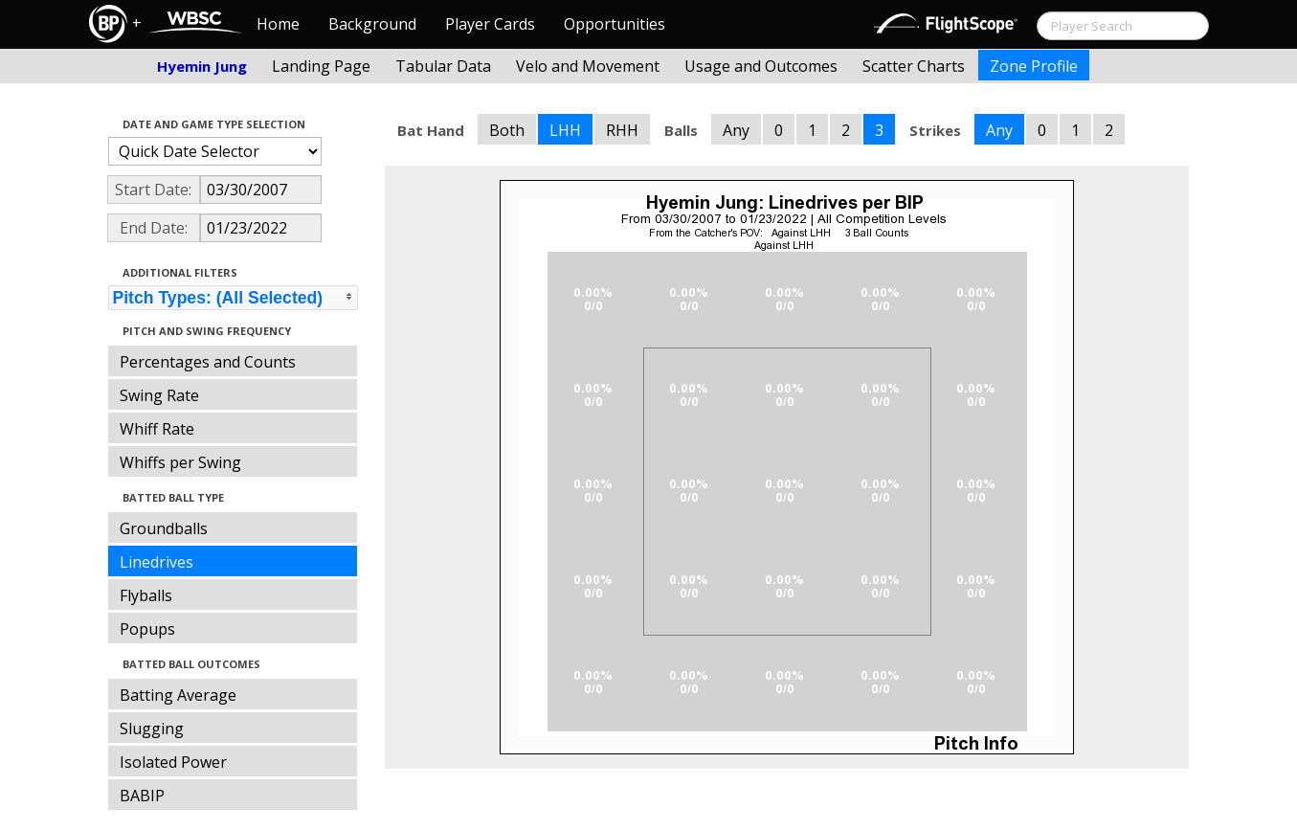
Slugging (152, 728)
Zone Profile (1034, 66)
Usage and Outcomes (761, 66)
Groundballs (164, 528)
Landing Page (321, 66)
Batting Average (178, 695)
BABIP (142, 795)
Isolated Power (173, 762)
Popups (147, 628)
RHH (622, 130)
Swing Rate (159, 395)
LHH (565, 130)
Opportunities (614, 23)
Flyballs (146, 595)
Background (372, 23)
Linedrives (156, 561)
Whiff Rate (157, 428)
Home (278, 23)
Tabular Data (443, 66)
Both (507, 130)
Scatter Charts (913, 66)
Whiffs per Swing (180, 462)
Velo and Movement (588, 66)
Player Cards (490, 23)
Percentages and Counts (208, 361)
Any (736, 130)
